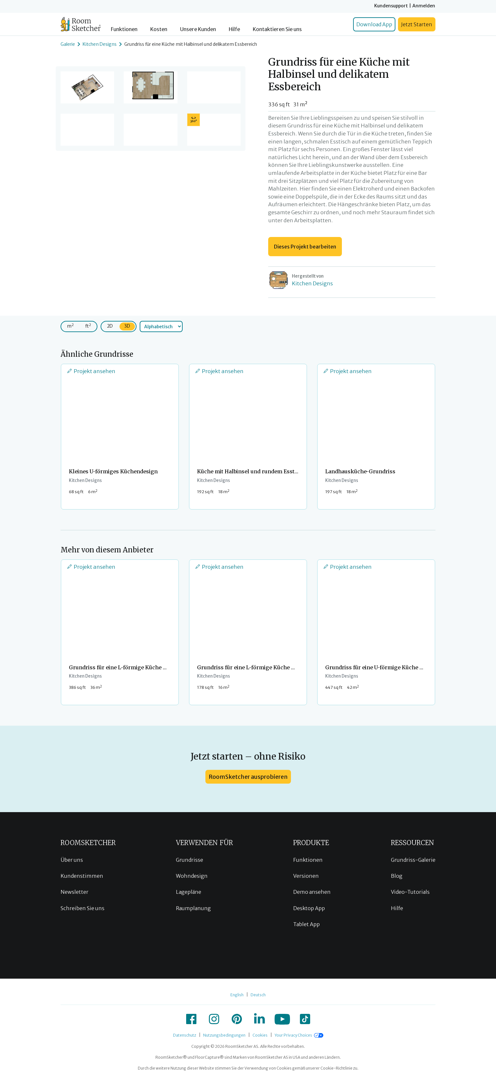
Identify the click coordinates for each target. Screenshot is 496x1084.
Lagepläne (188, 892)
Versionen (306, 876)
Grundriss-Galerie (413, 860)
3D (127, 326)
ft (88, 326)
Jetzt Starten (416, 24)
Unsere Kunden (198, 29)
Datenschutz (184, 1035)
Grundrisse (189, 860)
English (237, 994)
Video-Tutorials (410, 892)
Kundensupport (391, 6)
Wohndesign (192, 876)
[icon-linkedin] (259, 1019)
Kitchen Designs (100, 44)
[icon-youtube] (282, 1019)
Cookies (260, 1035)
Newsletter (74, 892)
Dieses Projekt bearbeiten (305, 246)
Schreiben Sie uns (82, 908)
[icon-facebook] (191, 1019)
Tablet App (306, 924)
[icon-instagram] (214, 1019)
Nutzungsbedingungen (224, 1035)
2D (110, 326)
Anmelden (423, 6)
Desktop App (309, 908)
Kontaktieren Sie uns (277, 29)
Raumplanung (193, 908)
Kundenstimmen (82, 876)
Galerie (68, 44)
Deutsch (258, 994)
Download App (374, 24)
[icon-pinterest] (236, 1019)
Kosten (158, 29)
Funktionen (124, 29)
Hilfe (234, 29)
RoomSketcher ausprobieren (248, 776)
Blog (396, 876)
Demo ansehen (312, 892)
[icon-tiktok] (305, 1019)
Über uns (72, 860)
